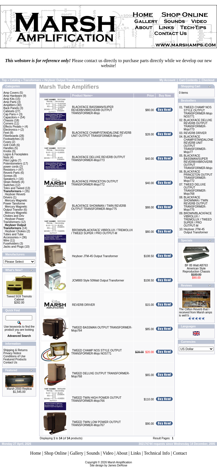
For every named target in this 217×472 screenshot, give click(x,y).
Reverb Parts (11, 172)
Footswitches (11, 138)
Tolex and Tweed (13, 188)
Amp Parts (10, 102)
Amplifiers (9, 105)
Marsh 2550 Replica (19, 388)
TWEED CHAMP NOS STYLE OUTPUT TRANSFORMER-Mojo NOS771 (96, 352)
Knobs (7, 151)
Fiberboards (10, 135)
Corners (8, 123)
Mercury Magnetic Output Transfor (15, 208)
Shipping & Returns (15, 350)
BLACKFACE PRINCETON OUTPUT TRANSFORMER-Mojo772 (94, 183)
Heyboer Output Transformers (64, 80)
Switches (9, 185)
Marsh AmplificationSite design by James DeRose (111, 464)
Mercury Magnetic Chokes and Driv (15, 214)
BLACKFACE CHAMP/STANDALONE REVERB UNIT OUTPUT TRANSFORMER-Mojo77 (101, 134)
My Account (167, 80)
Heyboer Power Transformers (13, 220)
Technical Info (157, 453)
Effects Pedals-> (13, 126)
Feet (6, 132)
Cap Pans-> (10, 114)
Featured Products (14, 359)
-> (13, 191)
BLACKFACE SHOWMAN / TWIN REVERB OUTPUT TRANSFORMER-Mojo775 (98, 207)
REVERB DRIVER (83, 304)
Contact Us (10, 362)
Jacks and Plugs (13, 246)
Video (108, 453)
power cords (10, 166)
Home (35, 453)
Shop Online (55, 453)
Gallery (76, 453)
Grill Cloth (9, 145)
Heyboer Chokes (15, 231)
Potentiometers (12, 163)
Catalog (15, 80)
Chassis (8, 120)
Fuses (7, 142)
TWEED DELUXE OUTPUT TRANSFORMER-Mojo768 (195, 189)
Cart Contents (188, 80)
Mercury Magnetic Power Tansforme (15, 202)
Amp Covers (11, 92)
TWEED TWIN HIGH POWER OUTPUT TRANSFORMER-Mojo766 (96, 399)
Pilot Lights (10, 160)
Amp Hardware (12, 95)
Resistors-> (10, 169)
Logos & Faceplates (15, 154)
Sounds (93, 453)
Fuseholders (11, 243)
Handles (8, 148)
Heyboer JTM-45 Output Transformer (95, 256)
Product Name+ (82, 95)
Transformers (32, 80)
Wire (6, 240)
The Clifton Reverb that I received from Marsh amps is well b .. (195, 312)
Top (4, 80)
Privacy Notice (12, 353)
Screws (8, 175)
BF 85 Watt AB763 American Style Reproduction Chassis (196, 268)
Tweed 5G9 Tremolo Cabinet (19, 298)
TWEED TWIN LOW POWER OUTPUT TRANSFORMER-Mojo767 (96, 424)
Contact (180, 453)
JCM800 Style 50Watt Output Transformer (98, 280)
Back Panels (11, 108)
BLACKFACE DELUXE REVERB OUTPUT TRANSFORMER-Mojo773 (98, 159)
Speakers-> (10, 178)
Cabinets (8, 111)
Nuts (6, 157)
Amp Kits (9, 98)
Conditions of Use (14, 356)
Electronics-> (11, 129)
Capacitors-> (11, 117)
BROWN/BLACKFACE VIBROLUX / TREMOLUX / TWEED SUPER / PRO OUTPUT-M (102, 232)
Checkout (208, 80)
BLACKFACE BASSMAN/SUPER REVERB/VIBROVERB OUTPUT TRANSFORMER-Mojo (92, 110)
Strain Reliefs (11, 182)
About (121, 453)
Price (150, 95)
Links (135, 453)
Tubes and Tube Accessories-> (13, 236)
